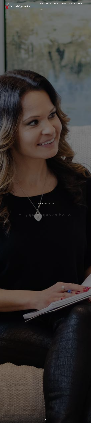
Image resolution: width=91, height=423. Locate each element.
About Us (48, 3)
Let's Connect (78, 3)
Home (41, 3)
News (70, 3)
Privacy (42, 9)
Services (56, 3)
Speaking (63, 3)
